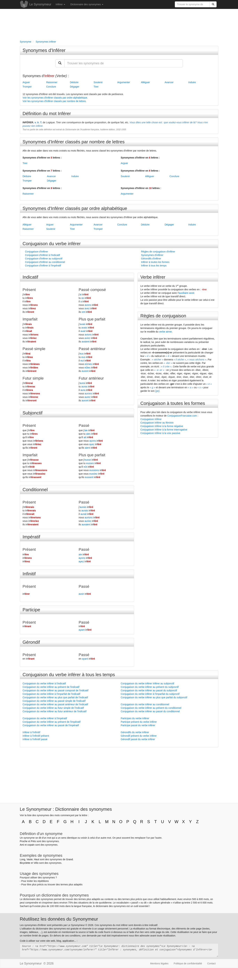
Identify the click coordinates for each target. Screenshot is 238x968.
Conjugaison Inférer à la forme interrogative (163, 429)
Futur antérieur (91, 378)
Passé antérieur (92, 349)
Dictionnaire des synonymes (86, 4)
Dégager (74, 86)
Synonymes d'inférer (152, 255)
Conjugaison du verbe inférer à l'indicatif (44, 683)
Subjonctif (32, 412)
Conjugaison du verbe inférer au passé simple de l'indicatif (54, 700)
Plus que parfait (92, 319)
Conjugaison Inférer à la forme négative (161, 426)
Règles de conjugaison (163, 315)
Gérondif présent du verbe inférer (139, 735)
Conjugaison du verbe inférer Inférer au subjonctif (147, 683)
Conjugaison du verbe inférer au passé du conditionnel (150, 711)
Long (22, 859)
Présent (29, 290)
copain (30, 844)
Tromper (27, 86)
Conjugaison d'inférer (36, 251)
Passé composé (92, 290)
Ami (22, 844)
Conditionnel (35, 489)
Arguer (26, 82)
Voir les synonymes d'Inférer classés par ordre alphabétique (55, 97)
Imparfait (30, 319)
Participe (31, 609)
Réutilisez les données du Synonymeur (59, 919)
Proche (24, 841)
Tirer (96, 86)
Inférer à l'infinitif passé (35, 739)
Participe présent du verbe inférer (139, 721)
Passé (84, 425)
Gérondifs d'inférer (151, 258)
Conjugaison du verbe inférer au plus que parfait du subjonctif (154, 697)
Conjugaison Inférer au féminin (157, 422)
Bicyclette (25, 862)
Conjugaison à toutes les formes (172, 403)
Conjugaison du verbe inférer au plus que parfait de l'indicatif (55, 697)
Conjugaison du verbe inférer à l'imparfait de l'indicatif (51, 694)
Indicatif (30, 277)
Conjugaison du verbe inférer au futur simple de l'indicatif (53, 707)
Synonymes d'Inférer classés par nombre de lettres (74, 141)
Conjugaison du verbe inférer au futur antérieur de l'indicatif (55, 711)
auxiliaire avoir (186, 293)
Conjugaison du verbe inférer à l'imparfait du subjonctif (150, 694)
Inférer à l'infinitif (31, 732)
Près (33, 841)
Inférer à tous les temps (153, 265)
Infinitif (29, 573)
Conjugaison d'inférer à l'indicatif (42, 255)
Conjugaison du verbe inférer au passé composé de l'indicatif (55, 690)
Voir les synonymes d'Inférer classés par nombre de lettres (54, 101)
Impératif (31, 536)
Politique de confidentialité (188, 963)
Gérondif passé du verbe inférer (138, 739)
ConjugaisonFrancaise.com (182, 415)
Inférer (60, 4)
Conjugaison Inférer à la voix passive (160, 433)
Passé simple (34, 349)
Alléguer (145, 82)
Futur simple (33, 378)
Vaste (29, 859)
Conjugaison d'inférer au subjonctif (43, 258)
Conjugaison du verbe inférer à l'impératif (45, 718)
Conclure (51, 86)
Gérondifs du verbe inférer (135, 732)
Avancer (169, 82)
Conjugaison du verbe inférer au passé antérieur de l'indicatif (55, 704)
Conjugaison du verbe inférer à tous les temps (69, 674)
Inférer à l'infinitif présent (36, 735)
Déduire (74, 82)
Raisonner (51, 82)
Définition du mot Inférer (47, 113)
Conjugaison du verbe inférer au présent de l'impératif (52, 721)
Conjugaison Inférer (151, 419)
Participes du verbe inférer (135, 718)
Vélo (36, 862)
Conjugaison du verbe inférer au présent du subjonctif (150, 687)
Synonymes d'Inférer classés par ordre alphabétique (75, 208)
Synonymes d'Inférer (44, 50)
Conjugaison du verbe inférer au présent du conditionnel (151, 707)
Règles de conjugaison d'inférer (158, 251)
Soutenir (98, 82)
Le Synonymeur (40, 4)
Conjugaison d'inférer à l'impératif (43, 265)
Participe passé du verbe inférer (138, 725)
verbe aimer (165, 331)
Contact (211, 963)
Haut (36, 859)
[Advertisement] (119, 24)
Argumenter (123, 82)
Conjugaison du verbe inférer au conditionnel (145, 704)
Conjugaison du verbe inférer (52, 243)
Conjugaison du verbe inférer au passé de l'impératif (51, 725)
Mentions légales (159, 963)
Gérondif (31, 642)
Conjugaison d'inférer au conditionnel (45, 262)
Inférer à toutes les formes (155, 262)
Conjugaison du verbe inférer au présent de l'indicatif (51, 687)
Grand (69, 859)
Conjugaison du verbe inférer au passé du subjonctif (149, 690)
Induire (192, 82)
